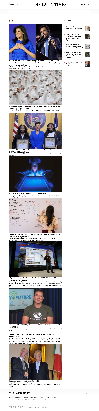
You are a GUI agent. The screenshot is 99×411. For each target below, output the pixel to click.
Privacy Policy (36, 399)
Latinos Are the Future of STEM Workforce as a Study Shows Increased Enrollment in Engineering (34, 235)
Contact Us (17, 399)
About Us (11, 399)
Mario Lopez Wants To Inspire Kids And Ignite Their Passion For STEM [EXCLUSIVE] (34, 326)
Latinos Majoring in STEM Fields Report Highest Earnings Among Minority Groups (32, 335)
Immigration (30, 12)
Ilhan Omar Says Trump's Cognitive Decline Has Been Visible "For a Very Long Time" (74, 46)
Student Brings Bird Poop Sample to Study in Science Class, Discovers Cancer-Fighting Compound (34, 107)
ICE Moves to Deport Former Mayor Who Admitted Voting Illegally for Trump (74, 28)
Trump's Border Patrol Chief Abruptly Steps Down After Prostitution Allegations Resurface (73, 55)
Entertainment (48, 12)
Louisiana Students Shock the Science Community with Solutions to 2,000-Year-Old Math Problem (34, 151)
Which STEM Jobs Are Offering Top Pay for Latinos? (28, 193)
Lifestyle (70, 12)
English (83, 4)
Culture (63, 12)
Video (77, 12)
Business (39, 12)
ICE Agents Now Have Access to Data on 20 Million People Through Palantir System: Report (74, 37)
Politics (22, 12)
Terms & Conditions (26, 399)
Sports (57, 12)
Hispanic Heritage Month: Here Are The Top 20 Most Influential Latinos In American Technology (35, 279)
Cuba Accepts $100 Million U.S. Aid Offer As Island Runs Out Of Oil (74, 63)
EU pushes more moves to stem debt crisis (24, 381)
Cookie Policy (45, 399)
